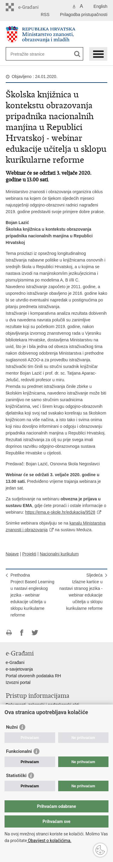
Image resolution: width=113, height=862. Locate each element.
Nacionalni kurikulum (59, 553)
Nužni (12, 727)
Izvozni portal (18, 682)
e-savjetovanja (19, 669)
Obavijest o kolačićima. (49, 840)
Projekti (29, 553)
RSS (45, 14)
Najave (12, 553)
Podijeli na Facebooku (22, 632)
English (100, 6)
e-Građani (15, 662)
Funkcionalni (19, 751)
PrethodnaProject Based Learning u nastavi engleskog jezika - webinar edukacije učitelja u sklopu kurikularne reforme (33, 595)
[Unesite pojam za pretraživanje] (32, 54)
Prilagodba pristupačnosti (83, 14)
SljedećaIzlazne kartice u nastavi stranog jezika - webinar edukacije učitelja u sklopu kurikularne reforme (80, 592)
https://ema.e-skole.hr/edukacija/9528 (60, 512)
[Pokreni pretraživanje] (77, 54)
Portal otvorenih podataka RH (33, 675)
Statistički (16, 775)
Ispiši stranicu (9, 632)
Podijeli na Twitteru (35, 632)
